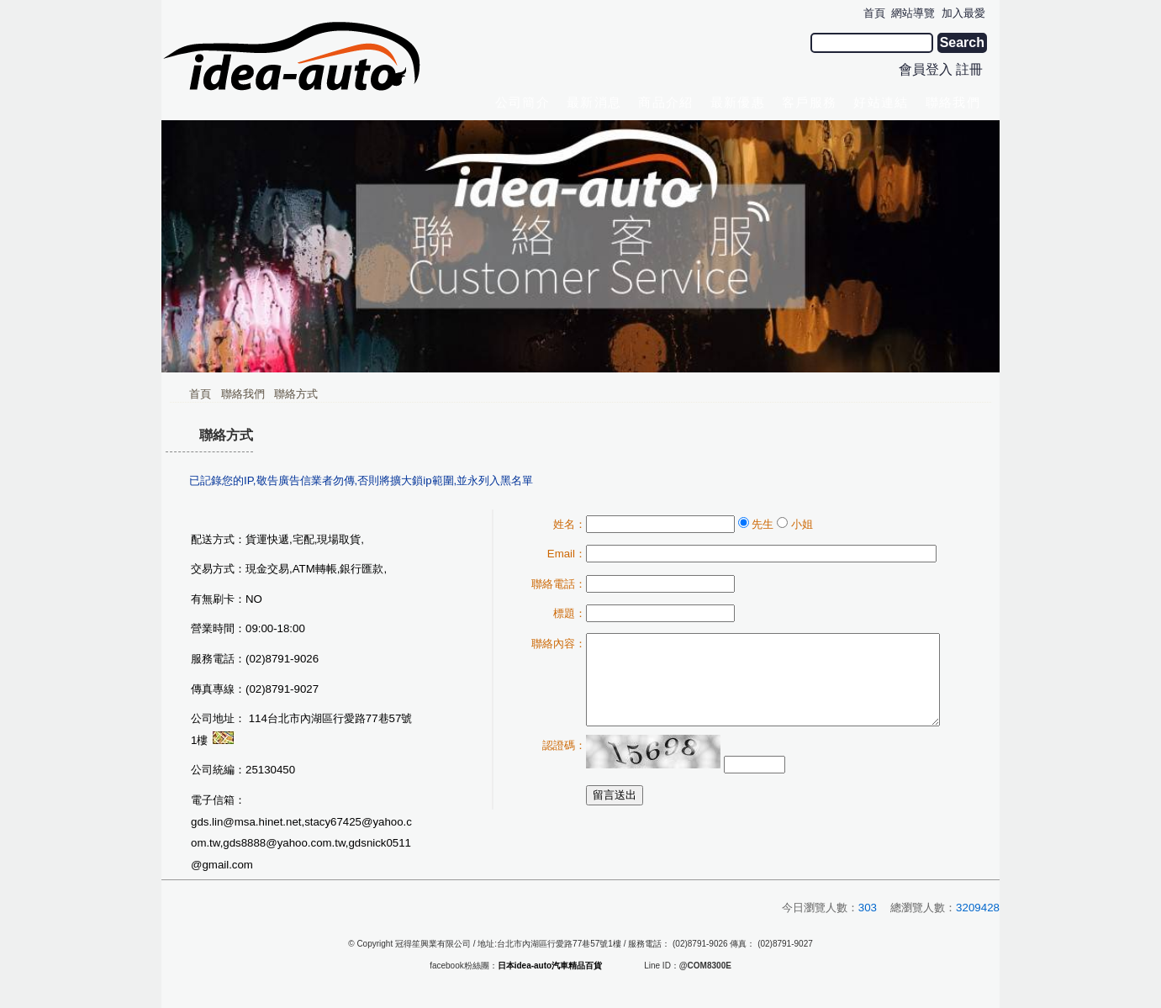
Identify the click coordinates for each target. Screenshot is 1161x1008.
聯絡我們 (243, 394)
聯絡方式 (296, 394)
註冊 (969, 69)
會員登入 (926, 69)
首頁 (200, 394)
